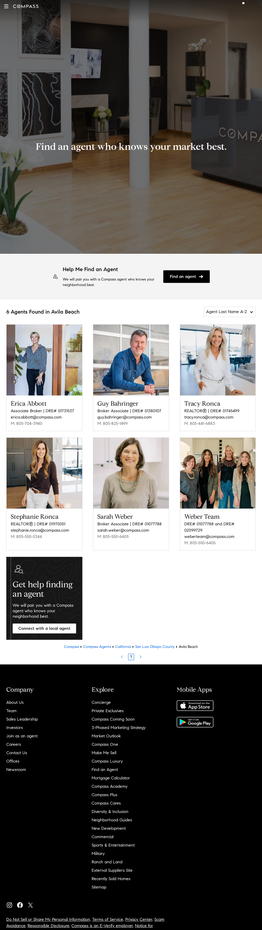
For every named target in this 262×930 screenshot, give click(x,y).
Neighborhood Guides (112, 819)
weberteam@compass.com (209, 536)
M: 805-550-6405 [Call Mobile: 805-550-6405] (113, 536)
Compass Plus (104, 794)
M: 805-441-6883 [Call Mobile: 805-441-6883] (199, 423)
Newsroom (16, 769)
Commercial (102, 836)
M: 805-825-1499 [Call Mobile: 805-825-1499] (112, 423)
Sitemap (99, 887)
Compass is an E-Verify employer (102, 925)
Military (98, 853)
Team (11, 710)
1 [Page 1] (131, 656)
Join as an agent (22, 735)
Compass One (105, 744)
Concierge (101, 702)
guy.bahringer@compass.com (124, 417)
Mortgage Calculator (111, 777)
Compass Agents (97, 646)
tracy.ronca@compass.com (208, 417)
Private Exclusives (108, 710)
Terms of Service (107, 919)
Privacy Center (138, 919)
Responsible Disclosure (48, 925)
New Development (109, 828)
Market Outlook (106, 735)
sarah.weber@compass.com (123, 530)
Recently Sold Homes (111, 878)
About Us (15, 702)
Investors (14, 727)
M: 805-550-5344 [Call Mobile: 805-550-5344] (26, 536)
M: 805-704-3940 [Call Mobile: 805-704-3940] (26, 423)
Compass (71, 646)
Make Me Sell (104, 752)
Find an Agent (105, 769)
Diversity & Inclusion (110, 811)
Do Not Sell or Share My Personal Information (48, 919)
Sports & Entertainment (113, 845)
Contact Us (16, 752)
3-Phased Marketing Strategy (119, 727)
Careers (13, 744)
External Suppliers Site (112, 870)
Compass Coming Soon (113, 719)
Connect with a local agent (44, 628)
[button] (6, 6)
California (123, 646)
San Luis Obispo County (155, 646)
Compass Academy (110, 786)
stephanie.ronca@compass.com (40, 530)
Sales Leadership (22, 719)
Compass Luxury (107, 761)
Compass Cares (106, 803)
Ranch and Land (107, 861)
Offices (12, 761)
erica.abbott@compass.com (36, 417)
